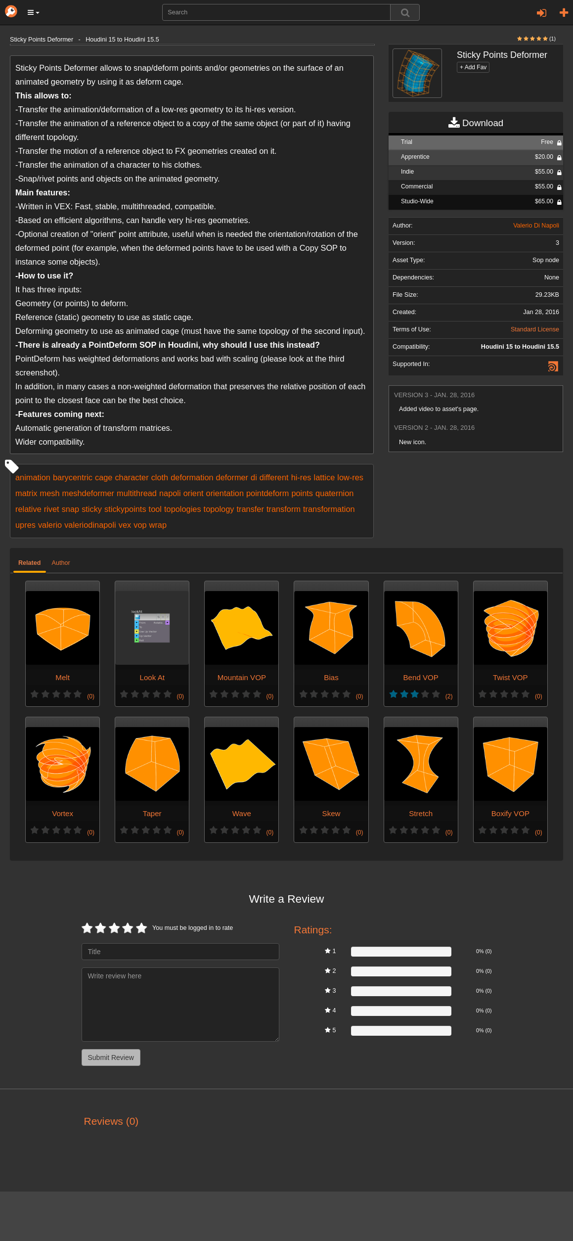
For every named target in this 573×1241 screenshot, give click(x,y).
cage (103, 477)
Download (475, 123)
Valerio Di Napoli (536, 225)
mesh (50, 493)
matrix (26, 493)
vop (139, 524)
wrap (158, 524)
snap (70, 509)
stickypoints (125, 509)
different (274, 477)
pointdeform (267, 493)
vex (125, 524)
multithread (137, 493)
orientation (225, 493)
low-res (350, 477)
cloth (160, 477)
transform (283, 509)
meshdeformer (88, 493)
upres (25, 524)
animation (32, 477)
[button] (33, 12)
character (131, 477)
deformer (232, 477)
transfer (250, 509)
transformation (329, 509)
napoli (170, 493)
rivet (51, 509)
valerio (50, 524)
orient (193, 493)
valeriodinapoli (90, 524)
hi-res (301, 477)
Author (61, 562)
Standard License (535, 329)
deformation (192, 477)
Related (29, 562)
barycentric (72, 477)
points (302, 493)
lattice (324, 477)
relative (28, 509)
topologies (182, 509)
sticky (92, 509)
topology (219, 509)
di (254, 477)
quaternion (334, 493)
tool (155, 509)
